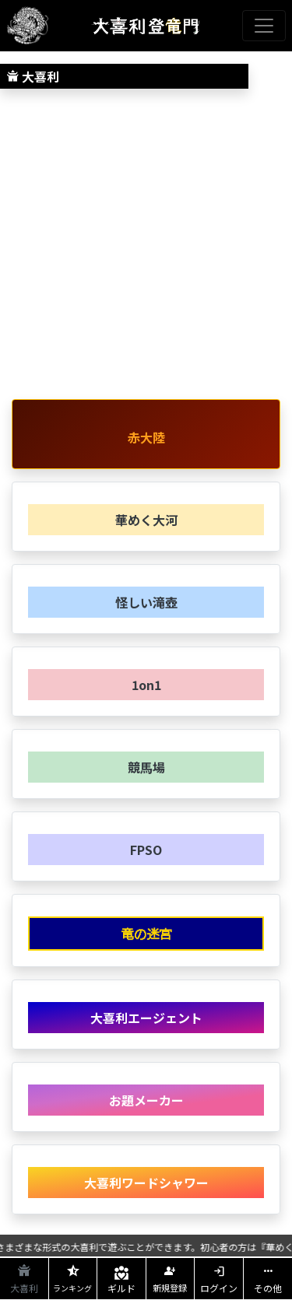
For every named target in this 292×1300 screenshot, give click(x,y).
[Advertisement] (146, 247)
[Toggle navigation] (264, 25)
